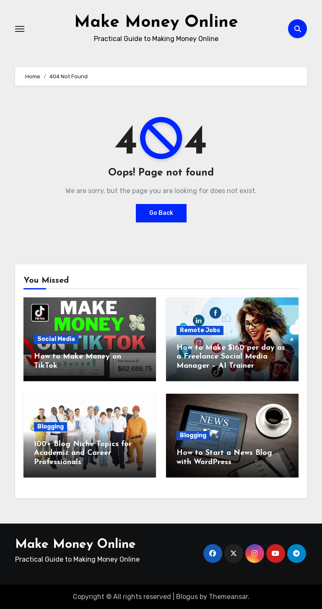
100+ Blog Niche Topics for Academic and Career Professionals (83, 453)
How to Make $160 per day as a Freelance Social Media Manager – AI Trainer (231, 356)
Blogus (187, 596)
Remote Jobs (200, 329)
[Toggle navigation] (19, 28)
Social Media (56, 338)
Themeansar (228, 596)
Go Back (161, 212)
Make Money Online (156, 22)
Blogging (50, 426)
